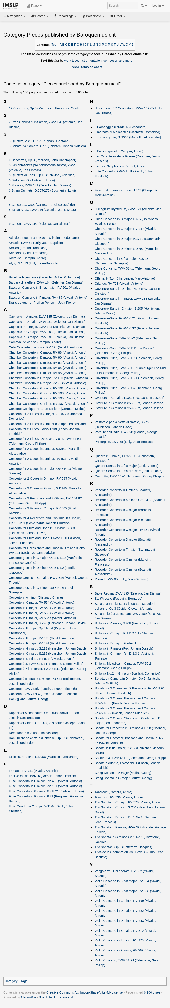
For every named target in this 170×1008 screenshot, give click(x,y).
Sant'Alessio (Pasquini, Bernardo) (118, 598)
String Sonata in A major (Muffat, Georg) (123, 773)
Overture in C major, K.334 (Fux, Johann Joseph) (129, 397)
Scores (39, 16)
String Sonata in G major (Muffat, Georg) (123, 778)
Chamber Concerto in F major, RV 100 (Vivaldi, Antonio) (48, 378)
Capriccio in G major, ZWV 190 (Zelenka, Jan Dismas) (47, 337)
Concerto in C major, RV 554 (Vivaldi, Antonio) (41, 602)
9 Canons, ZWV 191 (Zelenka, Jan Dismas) (39, 223)
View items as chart (87, 67)
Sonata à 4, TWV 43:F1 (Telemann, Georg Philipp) (130, 758)
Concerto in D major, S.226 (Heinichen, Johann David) (47, 623)
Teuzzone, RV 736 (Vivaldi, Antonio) (120, 797)
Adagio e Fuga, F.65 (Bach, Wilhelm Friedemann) (44, 237)
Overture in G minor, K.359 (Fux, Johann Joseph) (129, 408)
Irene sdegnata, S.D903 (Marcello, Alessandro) (128, 137)
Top (54, 44)
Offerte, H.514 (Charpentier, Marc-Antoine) (125, 278)
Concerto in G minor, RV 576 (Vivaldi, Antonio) (41, 658)
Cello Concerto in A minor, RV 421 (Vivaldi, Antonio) (45, 347)
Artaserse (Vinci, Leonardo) (28, 253)
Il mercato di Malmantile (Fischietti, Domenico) (127, 132)
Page (34, 6)
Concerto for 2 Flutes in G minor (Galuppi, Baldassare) (47, 424)
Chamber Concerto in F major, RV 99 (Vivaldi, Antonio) (47, 383)
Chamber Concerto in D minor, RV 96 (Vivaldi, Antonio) (48, 373)
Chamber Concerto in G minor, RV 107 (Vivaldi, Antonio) (49, 403)
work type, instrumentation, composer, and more (98, 60)
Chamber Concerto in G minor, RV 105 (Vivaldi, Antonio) (49, 398)
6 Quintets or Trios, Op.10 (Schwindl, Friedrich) (42, 175)
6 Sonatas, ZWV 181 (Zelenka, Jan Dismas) (40, 185)
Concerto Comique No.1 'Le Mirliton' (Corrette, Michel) (47, 409)
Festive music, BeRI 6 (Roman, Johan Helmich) (42, 776)
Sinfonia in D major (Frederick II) (118, 643)
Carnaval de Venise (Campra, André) (35, 342)
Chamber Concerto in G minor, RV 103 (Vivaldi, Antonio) (49, 393)
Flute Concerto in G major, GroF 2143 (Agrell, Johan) (46, 791)
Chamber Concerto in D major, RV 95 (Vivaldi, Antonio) (48, 368)
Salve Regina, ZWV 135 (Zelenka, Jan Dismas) (128, 593)
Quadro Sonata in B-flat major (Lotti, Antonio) (126, 466)
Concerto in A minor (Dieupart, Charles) (37, 597)
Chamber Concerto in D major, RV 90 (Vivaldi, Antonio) (48, 357)
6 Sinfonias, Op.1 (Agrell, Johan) (32, 180)
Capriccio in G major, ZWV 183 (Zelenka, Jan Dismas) (47, 332)
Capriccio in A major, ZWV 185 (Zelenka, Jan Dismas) (47, 316)
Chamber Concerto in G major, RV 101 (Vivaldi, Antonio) (49, 388)
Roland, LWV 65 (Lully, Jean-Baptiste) (121, 579)
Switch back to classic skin (57, 997)
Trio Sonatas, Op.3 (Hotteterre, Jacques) (123, 847)
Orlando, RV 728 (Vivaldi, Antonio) (119, 283)
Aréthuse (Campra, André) (27, 258)
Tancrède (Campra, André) (113, 792)
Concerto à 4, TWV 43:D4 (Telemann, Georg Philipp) (46, 663)
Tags (24, 981)
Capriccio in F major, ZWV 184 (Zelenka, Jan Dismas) (47, 327)
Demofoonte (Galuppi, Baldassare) (33, 733)
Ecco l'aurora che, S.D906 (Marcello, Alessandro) (44, 757)
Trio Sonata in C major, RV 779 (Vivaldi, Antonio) (129, 802)
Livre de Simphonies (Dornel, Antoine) (121, 166)
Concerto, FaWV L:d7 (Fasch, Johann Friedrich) (43, 689)
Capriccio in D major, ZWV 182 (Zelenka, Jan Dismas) (47, 321)
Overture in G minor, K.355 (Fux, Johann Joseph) (129, 403)
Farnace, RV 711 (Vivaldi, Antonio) (33, 771)
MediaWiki (28, 997)
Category (11, 981)
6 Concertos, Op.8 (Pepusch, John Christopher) (42, 160)
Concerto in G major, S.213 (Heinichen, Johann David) (47, 648)
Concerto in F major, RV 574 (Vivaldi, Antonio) (41, 643)
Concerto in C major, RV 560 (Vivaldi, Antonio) (41, 608)
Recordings (65, 16)
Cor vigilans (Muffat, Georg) (28, 699)
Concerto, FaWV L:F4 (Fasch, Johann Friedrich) (43, 694)
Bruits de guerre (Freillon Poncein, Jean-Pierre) (42, 302)
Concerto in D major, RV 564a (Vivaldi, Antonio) (42, 618)
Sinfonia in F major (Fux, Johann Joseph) (124, 648)
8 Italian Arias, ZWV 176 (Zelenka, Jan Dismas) (42, 209)
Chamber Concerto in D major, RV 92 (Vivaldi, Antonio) (48, 362)
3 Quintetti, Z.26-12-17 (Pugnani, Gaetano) (39, 141)
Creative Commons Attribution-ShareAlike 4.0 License (84, 992)
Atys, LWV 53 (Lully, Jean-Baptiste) (34, 263)
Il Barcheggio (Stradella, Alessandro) (120, 127)
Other (117, 16)
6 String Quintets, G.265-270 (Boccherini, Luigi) (42, 190)
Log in (158, 5)
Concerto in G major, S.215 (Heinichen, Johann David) (47, 653)
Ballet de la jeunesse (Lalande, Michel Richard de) (44, 277)
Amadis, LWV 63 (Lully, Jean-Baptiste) (36, 243)
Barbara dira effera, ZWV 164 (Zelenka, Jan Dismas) (46, 282)
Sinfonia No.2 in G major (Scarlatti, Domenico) (127, 673)
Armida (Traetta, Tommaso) (28, 248)
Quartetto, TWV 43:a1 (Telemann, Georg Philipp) (129, 476)
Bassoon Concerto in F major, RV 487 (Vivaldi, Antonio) (48, 297)
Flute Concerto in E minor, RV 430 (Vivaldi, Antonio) (45, 781)
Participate (93, 16)
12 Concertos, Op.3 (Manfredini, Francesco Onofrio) (46, 108)
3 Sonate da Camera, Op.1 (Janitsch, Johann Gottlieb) (47, 146)
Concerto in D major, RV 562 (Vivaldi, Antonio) (41, 613)
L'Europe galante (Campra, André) (119, 151)
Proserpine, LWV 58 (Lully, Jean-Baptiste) (124, 442)
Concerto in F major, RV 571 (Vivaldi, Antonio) (41, 638)
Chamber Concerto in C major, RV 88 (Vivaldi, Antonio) (48, 352)
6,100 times (152, 992)
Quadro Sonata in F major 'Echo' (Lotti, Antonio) (128, 471)
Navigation (14, 16)
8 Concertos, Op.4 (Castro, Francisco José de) (42, 204)
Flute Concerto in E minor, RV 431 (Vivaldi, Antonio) (45, 786)
